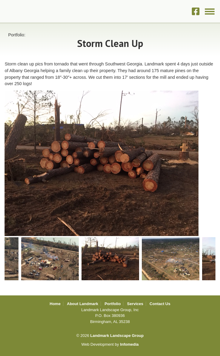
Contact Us (160, 303)
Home (55, 303)
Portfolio (113, 303)
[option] (110, 163)
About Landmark (82, 303)
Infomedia (129, 344)
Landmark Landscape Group (35, 11)
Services (135, 303)
